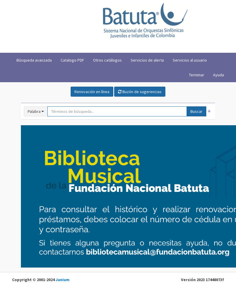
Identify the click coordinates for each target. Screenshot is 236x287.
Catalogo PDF (72, 60)
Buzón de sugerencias (140, 91)
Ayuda (218, 74)
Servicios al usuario (190, 60)
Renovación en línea (91, 91)
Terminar (196, 74)
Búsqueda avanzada (34, 60)
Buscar (196, 111)
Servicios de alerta (147, 60)
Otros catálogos (107, 60)
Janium (62, 279)
